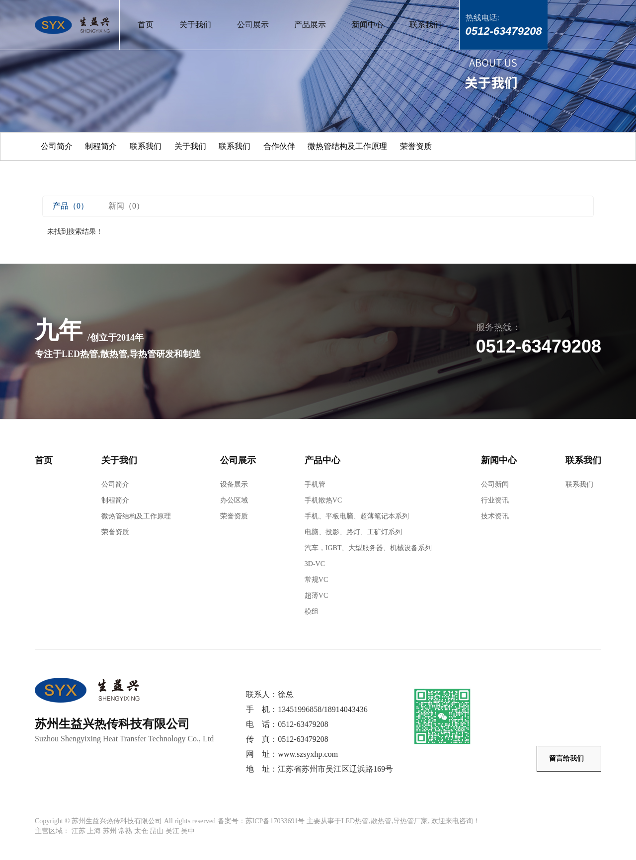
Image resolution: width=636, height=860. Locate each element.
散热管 (381, 821)
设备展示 (234, 484)
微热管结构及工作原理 (347, 146)
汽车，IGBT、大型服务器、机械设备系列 (368, 548)
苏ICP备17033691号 (275, 821)
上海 (94, 831)
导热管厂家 (410, 821)
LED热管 (355, 821)
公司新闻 (495, 484)
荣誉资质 (416, 146)
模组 (311, 611)
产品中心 (322, 460)
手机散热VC (323, 500)
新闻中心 (368, 24)
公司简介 (57, 146)
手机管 (315, 484)
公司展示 (253, 24)
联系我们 (425, 24)
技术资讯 (495, 516)
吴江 (172, 831)
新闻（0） (126, 206)
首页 (146, 24)
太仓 (141, 831)
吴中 (188, 831)
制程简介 (101, 146)
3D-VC (315, 564)
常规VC (316, 579)
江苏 (78, 831)
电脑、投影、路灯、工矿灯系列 (353, 532)
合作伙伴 (279, 146)
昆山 (156, 831)
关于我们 (195, 24)
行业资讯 (495, 500)
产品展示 (310, 24)
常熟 (125, 831)
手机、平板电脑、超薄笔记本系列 (357, 516)
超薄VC (316, 595)
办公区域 (234, 500)
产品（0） (70, 206)
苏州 (110, 831)
